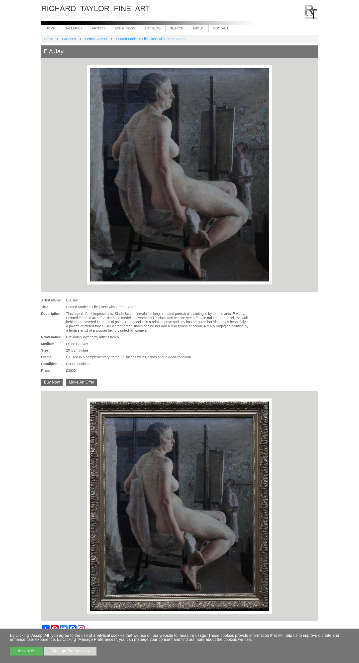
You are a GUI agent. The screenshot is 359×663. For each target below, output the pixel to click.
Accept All (26, 651)
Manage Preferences (70, 651)
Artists (98, 28)
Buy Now (52, 382)
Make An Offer (81, 382)
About (198, 28)
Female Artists (96, 39)
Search (176, 28)
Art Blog (152, 28)
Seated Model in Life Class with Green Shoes (151, 39)
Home (50, 28)
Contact (221, 28)
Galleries (74, 28)
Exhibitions (125, 28)
